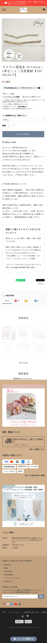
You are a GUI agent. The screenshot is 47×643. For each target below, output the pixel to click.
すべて (7, 301)
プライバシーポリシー (14, 612)
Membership (8, 575)
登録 (41, 596)
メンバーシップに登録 (11, 97)
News (6, 568)
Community (8, 571)
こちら (25, 264)
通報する (41, 283)
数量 (4, 126)
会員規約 (44, 612)
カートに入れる (23, 134)
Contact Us (8, 581)
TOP (4, 612)
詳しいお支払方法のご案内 (35, 475)
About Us (7, 565)
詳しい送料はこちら (37, 449)
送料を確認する (22, 106)
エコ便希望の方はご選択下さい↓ (14, 116)
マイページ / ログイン (13, 578)
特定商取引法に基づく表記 (31, 612)
